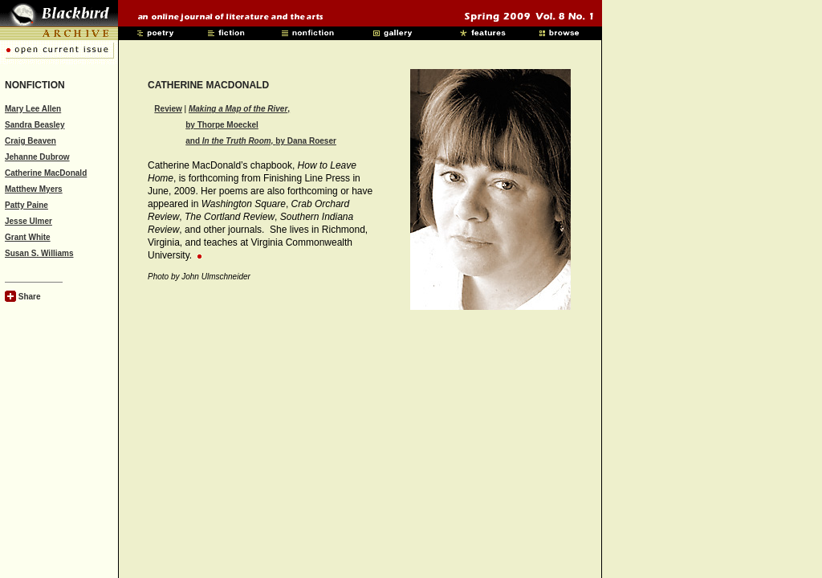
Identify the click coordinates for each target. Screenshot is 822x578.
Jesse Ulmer (28, 221)
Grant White (28, 237)
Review (167, 108)
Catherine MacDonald (46, 173)
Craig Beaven (30, 140)
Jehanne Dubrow (37, 157)
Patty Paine (26, 205)
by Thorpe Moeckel (221, 124)
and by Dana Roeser (260, 140)
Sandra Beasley (35, 124)
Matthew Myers (34, 189)
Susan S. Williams (39, 253)
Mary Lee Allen (33, 108)
